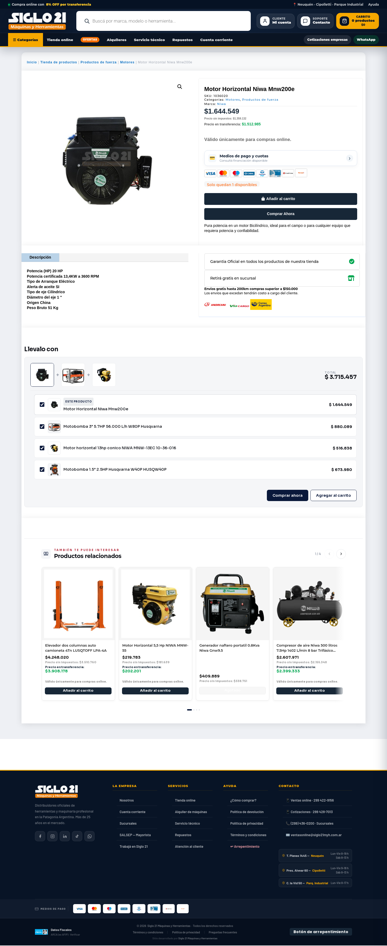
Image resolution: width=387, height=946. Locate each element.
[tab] (189, 710)
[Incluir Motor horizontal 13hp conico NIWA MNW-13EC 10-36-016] (42, 448)
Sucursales (128, 824)
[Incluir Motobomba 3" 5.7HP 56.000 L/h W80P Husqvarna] (42, 426)
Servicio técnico (149, 40)
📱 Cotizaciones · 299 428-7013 (309, 812)
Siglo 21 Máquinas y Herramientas (169, 926)
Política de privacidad (246, 824)
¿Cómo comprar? (243, 801)
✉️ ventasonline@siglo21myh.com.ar (314, 835)
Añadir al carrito (280, 199)
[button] (180, 87)
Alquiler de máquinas (191, 812)
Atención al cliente (189, 847)
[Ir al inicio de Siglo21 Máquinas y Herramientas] (39, 21)
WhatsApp (366, 40)
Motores (127, 62)
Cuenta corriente (216, 40)
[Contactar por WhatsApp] (89, 837)
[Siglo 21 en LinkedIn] (65, 837)
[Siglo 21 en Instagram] (52, 837)
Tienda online (60, 40)
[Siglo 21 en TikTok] (77, 837)
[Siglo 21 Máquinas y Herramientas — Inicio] (56, 792)
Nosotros (127, 801)
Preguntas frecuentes (223, 933)
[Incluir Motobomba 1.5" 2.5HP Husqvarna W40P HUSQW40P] (42, 469)
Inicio (32, 62)
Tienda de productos (58, 62)
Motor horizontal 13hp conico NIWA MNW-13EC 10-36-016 (119, 447)
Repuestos (183, 40)
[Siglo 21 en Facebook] (40, 837)
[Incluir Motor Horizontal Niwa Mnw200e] (42, 404)
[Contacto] (315, 21)
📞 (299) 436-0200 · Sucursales (309, 824)
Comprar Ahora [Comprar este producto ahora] (280, 214)
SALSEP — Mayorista (135, 835)
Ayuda (373, 4)
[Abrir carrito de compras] (357, 21)
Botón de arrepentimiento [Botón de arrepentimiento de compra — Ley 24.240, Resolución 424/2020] (320, 932)
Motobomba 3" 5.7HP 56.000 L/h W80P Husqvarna (112, 426)
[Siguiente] (341, 554)
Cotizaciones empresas (327, 40)
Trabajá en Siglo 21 (134, 847)
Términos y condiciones (248, 835)
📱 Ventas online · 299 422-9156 (310, 801)
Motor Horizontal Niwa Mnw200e (95, 409)
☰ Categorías (25, 40)
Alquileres (117, 40)
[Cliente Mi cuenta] (275, 21)
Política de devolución (247, 812)
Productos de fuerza (99, 62)
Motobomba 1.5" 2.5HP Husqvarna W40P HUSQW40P (115, 469)
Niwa (221, 104)
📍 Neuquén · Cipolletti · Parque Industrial (328, 4)
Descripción (40, 257)
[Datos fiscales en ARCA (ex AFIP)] (57, 932)
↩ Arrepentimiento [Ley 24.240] (244, 847)
